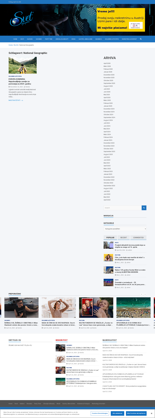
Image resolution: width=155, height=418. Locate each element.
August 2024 (108, 120)
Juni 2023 (107, 160)
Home (15, 39)
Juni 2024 (107, 126)
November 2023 (109, 146)
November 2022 (109, 180)
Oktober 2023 (108, 149)
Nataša (28, 87)
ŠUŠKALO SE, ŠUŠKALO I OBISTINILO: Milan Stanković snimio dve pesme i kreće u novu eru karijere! (21, 325)
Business (99, 39)
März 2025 (107, 100)
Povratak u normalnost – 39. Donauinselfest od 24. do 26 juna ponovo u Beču (130, 285)
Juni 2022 (107, 194)
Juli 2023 (107, 157)
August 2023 (108, 154)
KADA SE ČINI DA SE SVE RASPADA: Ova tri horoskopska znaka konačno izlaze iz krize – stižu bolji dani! (58, 325)
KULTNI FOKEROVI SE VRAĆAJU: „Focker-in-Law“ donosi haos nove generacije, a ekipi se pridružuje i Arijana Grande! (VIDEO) (96, 325)
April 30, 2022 (121, 250)
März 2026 (107, 66)
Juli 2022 (107, 191)
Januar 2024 (108, 140)
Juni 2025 (107, 92)
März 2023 (107, 168)
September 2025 (109, 83)
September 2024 (109, 117)
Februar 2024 (108, 137)
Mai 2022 (107, 197)
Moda (73, 39)
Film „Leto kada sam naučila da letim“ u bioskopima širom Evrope (129, 259)
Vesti (22, 39)
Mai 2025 (107, 94)
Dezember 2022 (109, 177)
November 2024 (109, 112)
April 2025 (107, 97)
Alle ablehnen (117, 414)
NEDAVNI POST (62, 340)
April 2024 (107, 132)
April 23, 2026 (122, 328)
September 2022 (109, 185)
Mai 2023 (107, 163)
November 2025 (109, 77)
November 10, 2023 (16, 87)
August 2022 (108, 188)
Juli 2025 (107, 89)
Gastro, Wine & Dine (85, 39)
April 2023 (107, 166)
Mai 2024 (107, 129)
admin (130, 250)
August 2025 (108, 86)
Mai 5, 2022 (120, 287)
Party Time (48, 39)
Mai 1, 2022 (120, 262)
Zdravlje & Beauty (62, 39)
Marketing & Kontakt (129, 39)
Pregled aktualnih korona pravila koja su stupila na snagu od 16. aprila (130, 246)
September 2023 (109, 151)
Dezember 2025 (109, 75)
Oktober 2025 (108, 80)
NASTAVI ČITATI (16, 100)
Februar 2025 (108, 103)
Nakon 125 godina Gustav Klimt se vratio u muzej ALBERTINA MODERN (130, 271)
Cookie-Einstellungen (100, 414)
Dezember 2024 (109, 109)
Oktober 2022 (108, 183)
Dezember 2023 (109, 143)
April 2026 (107, 63)
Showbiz (39, 39)
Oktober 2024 (108, 114)
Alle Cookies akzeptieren (136, 414)
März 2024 (107, 134)
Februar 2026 (108, 69)
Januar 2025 (108, 106)
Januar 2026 (108, 72)
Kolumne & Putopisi (112, 39)
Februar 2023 (108, 171)
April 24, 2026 (10, 328)
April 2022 (107, 200)
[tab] (110, 237)
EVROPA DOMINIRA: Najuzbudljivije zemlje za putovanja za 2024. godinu (20, 81)
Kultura (30, 39)
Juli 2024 (107, 123)
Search (144, 207)
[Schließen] (151, 414)
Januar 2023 (108, 174)
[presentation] (141, 294)
